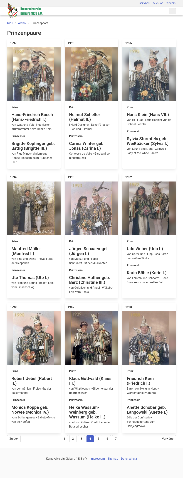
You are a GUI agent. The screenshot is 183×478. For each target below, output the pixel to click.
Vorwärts (168, 438)
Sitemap (113, 458)
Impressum (97, 458)
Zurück (13, 438)
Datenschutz (129, 458)
